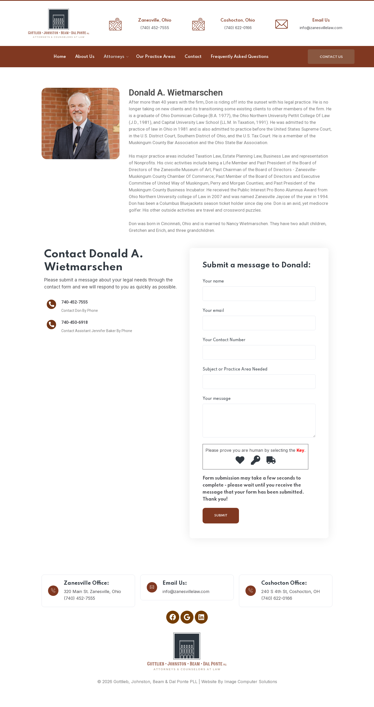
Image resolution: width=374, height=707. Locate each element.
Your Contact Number (259, 349)
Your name (259, 290)
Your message (259, 417)
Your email (259, 319)
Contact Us (331, 57)
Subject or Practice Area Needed (259, 378)
